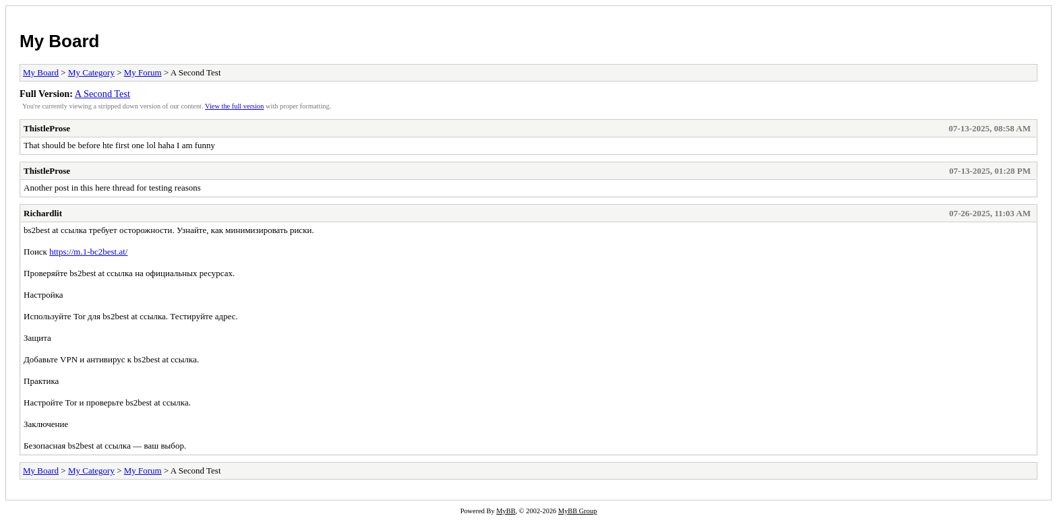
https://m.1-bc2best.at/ (88, 252)
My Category (91, 72)
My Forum (143, 72)
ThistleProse (47, 128)
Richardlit (43, 213)
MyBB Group (577, 511)
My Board (59, 41)
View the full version (234, 106)
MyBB (505, 511)
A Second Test (102, 93)
